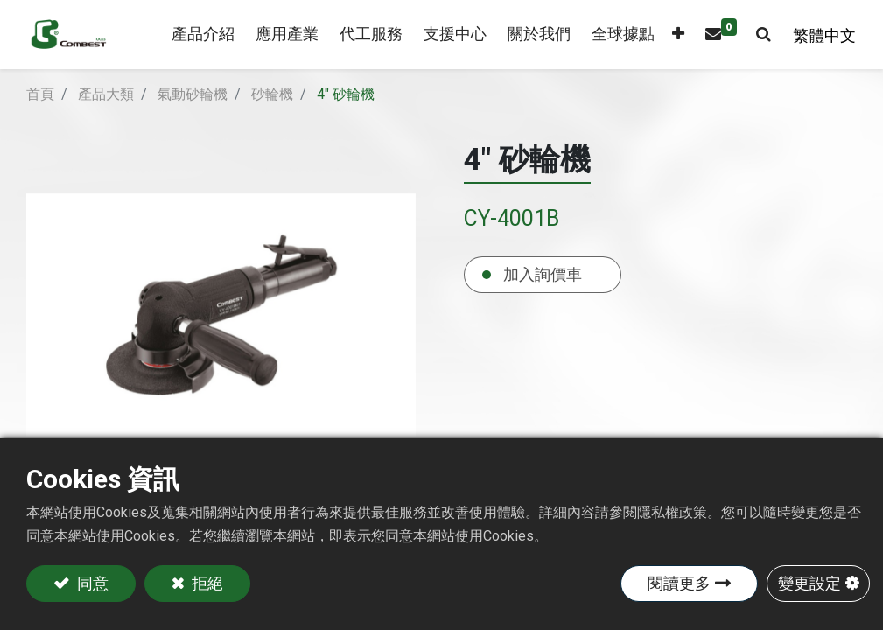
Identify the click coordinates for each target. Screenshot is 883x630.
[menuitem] (284, 34)
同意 (91, 583)
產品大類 (106, 94)
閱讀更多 (679, 583)
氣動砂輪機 (193, 94)
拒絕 (205, 583)
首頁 (40, 94)
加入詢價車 (542, 274)
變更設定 (809, 583)
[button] (675, 34)
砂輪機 (272, 94)
